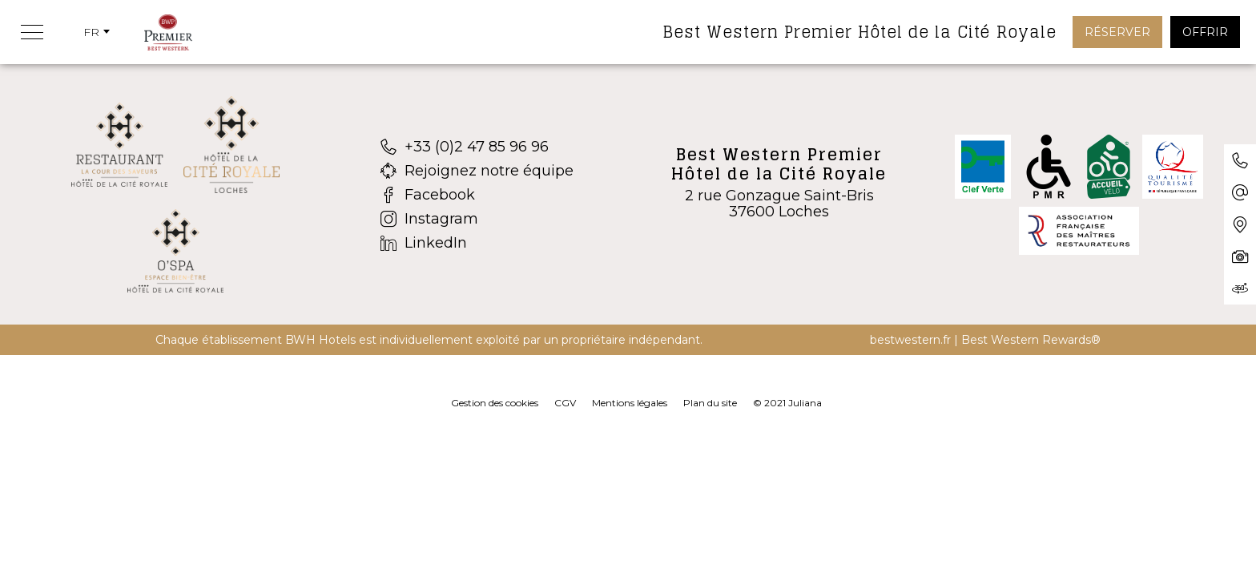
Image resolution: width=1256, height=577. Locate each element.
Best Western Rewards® (1031, 340)
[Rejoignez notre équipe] (477, 171)
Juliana (805, 403)
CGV (565, 403)
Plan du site (710, 403)
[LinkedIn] (477, 243)
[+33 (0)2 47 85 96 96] (477, 147)
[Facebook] (477, 195)
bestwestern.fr (910, 340)
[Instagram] (477, 219)
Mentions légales (629, 403)
